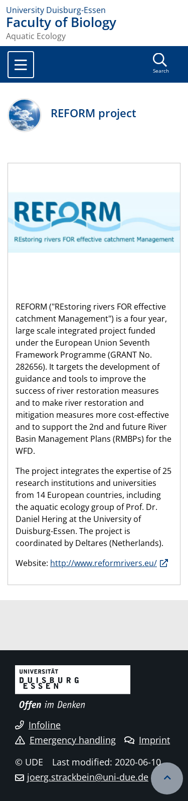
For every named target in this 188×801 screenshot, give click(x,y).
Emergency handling (65, 740)
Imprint (147, 740)
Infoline (38, 725)
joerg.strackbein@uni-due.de (87, 777)
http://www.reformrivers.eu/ (103, 563)
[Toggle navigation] (21, 64)
